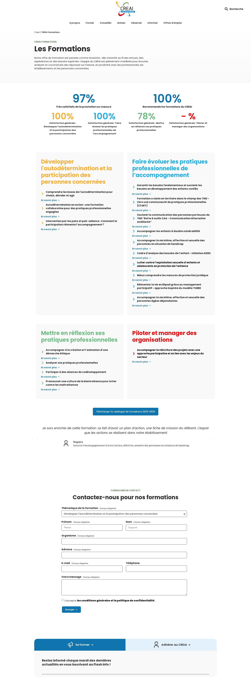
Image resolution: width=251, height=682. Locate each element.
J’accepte (109, 600)
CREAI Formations (45, 41)
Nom (129, 522)
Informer (153, 22)
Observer (136, 22)
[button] (226, 9)
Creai (37, 32)
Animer (121, 22)
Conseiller (106, 22)
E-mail (65, 563)
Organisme (68, 535)
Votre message (71, 577)
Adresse (67, 549)
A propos (74, 22)
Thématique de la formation (79, 508)
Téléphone (133, 563)
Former (90, 22)
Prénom (66, 522)
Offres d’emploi (172, 22)
